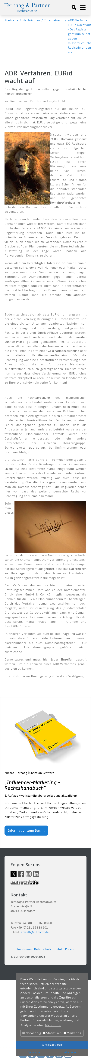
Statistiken (52, 1033)
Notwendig (31, 1033)
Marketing (72, 1033)
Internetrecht (54, 20)
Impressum (25, 949)
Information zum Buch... (26, 831)
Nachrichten (31, 20)
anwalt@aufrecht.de (35, 932)
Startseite (11, 20)
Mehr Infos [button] (53, 1025)
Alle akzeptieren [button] (52, 1044)
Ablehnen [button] (70, 1052)
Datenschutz (42, 949)
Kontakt (58, 949)
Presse (69, 949)
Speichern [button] (34, 1052)
